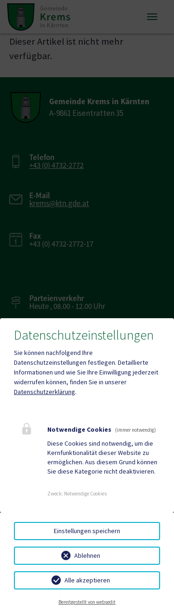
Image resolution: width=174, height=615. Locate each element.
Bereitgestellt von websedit (87, 602)
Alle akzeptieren (87, 580)
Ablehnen (87, 555)
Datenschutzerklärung (44, 392)
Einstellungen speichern (87, 531)
